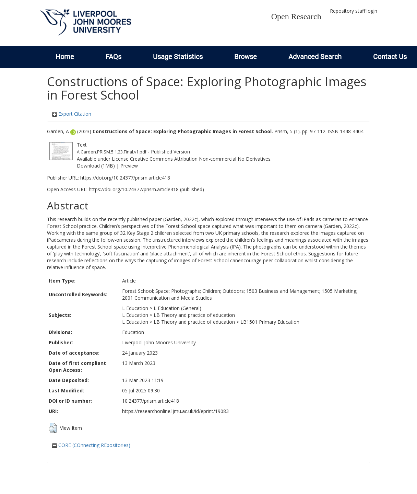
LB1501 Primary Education (269, 322)
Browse (245, 57)
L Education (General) (177, 308)
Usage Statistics (178, 57)
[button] (53, 428)
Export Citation (71, 114)
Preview (129, 165)
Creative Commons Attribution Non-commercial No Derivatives (200, 159)
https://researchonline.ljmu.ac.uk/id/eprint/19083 (175, 411)
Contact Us (390, 57)
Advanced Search (315, 57)
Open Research (296, 16)
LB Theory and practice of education (194, 315)
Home (65, 57)
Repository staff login (353, 11)
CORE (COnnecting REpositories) (91, 445)
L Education (135, 308)
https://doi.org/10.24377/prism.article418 (125, 177)
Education (133, 332)
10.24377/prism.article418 (150, 401)
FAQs (113, 57)
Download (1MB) (96, 165)
